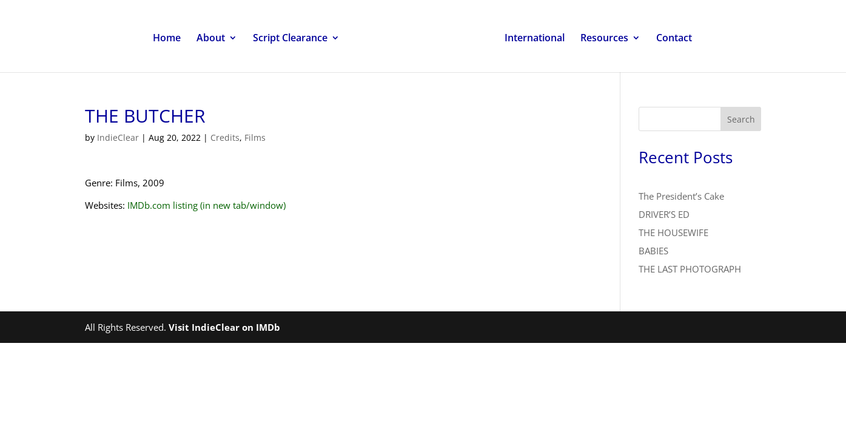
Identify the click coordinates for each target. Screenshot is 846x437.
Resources (604, 38)
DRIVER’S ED (664, 214)
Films (255, 137)
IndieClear (118, 137)
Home (167, 38)
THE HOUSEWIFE (673, 232)
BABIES (653, 251)
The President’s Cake (681, 196)
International (535, 38)
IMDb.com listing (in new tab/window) (206, 205)
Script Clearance (290, 38)
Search (741, 119)
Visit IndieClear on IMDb (224, 327)
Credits (225, 137)
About (210, 38)
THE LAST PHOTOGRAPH (690, 269)
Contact (674, 38)
